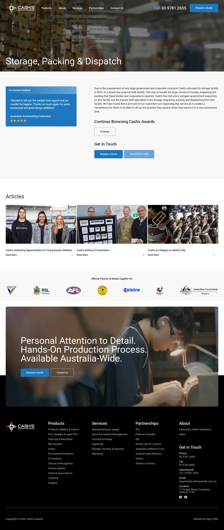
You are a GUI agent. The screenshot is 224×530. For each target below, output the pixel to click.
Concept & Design (102, 439)
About (184, 423)
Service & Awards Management (109, 434)
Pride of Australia (145, 434)
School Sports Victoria (148, 444)
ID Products (55, 458)
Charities (53, 478)
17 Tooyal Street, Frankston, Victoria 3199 (195, 490)
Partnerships (147, 423)
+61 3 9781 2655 (188, 473)
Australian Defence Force (150, 449)
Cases (51, 449)
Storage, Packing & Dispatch (108, 449)
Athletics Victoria (145, 463)
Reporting (97, 453)
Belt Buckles (55, 444)
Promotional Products (60, 453)
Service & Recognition (60, 463)
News (182, 434)
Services (99, 423)
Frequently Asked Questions (195, 429)
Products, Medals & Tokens (63, 429)
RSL (138, 439)
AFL (138, 429)
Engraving (97, 444)
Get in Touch (190, 447)
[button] (204, 8)
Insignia (52, 483)
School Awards (56, 468)
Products (56, 423)
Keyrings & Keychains (60, 439)
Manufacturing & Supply (105, 429)
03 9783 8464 (187, 465)
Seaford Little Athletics (149, 453)
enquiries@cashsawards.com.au (197, 481)
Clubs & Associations (60, 473)
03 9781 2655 (187, 456)
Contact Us (117, 8)
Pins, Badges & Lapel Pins (63, 434)
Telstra (139, 458)
